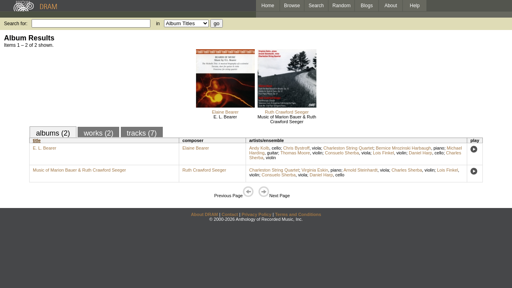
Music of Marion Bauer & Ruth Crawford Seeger (287, 119)
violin (317, 152)
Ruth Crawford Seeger (286, 112)
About (390, 5)
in (158, 23)
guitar (272, 152)
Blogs (367, 5)
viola (316, 148)
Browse (292, 5)
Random (341, 5)
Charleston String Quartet (349, 148)
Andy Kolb (259, 148)
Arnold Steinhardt (361, 170)
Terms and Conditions (298, 214)
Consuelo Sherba (342, 152)
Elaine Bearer (225, 112)
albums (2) (53, 133)
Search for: (16, 23)
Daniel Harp (420, 152)
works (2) (98, 133)
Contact (230, 214)
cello (276, 148)
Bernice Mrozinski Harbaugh (403, 148)
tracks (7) (142, 133)
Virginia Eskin (315, 170)
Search (316, 5)
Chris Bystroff (296, 148)
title (37, 140)
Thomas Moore (295, 152)
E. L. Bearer (225, 116)
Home (267, 5)
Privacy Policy (257, 214)
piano (439, 148)
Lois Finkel (383, 152)
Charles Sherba (407, 170)
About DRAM (204, 214)
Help (415, 5)
